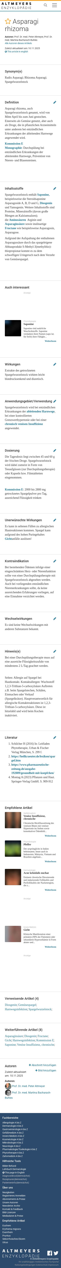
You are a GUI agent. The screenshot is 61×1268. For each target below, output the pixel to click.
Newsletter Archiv (11, 1205)
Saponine (10, 1044)
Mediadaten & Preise (12, 1215)
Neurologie (7, 1146)
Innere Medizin (9, 1136)
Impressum (53, 1265)
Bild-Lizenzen (9, 1212)
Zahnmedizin (8, 1156)
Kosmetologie (9, 1139)
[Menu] (54, 5)
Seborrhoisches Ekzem (13, 1239)
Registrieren (8, 1195)
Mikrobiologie (9, 1142)
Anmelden (20, 1195)
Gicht (8, 538)
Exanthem (7, 1232)
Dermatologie (9, 1126)
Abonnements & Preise (13, 1199)
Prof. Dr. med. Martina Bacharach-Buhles (28, 1094)
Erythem (6, 1225)
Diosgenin (46, 203)
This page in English (13, 1172)
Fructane (10, 228)
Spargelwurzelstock (40, 1009)
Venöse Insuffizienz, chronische (35, 1044)
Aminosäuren (18, 219)
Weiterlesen (50, 341)
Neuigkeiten (8, 1192)
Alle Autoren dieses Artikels (18, 43)
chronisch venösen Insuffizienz (24, 424)
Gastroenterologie (11, 1129)
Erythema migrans (11, 1229)
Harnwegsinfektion (16, 1009)
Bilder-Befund (9, 1166)
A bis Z (18, 1122)
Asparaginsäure (15, 224)
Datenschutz (42, 1265)
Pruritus (6, 1235)
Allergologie (8, 1122)
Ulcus (5, 1242)
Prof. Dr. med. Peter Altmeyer (25, 1086)
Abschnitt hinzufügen (42, 1065)
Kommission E (14, 489)
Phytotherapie (9, 1152)
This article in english (16, 51)
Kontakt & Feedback (12, 1209)
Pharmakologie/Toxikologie (16, 1149)
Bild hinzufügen (45, 1070)
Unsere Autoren (10, 1202)
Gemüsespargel (27, 1004)
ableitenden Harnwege (41, 411)
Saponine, (43, 194)
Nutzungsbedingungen (25, 1265)
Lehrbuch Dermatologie (14, 1169)
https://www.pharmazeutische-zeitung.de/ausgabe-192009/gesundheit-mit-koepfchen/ (32, 769)
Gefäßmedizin (9, 1132)
